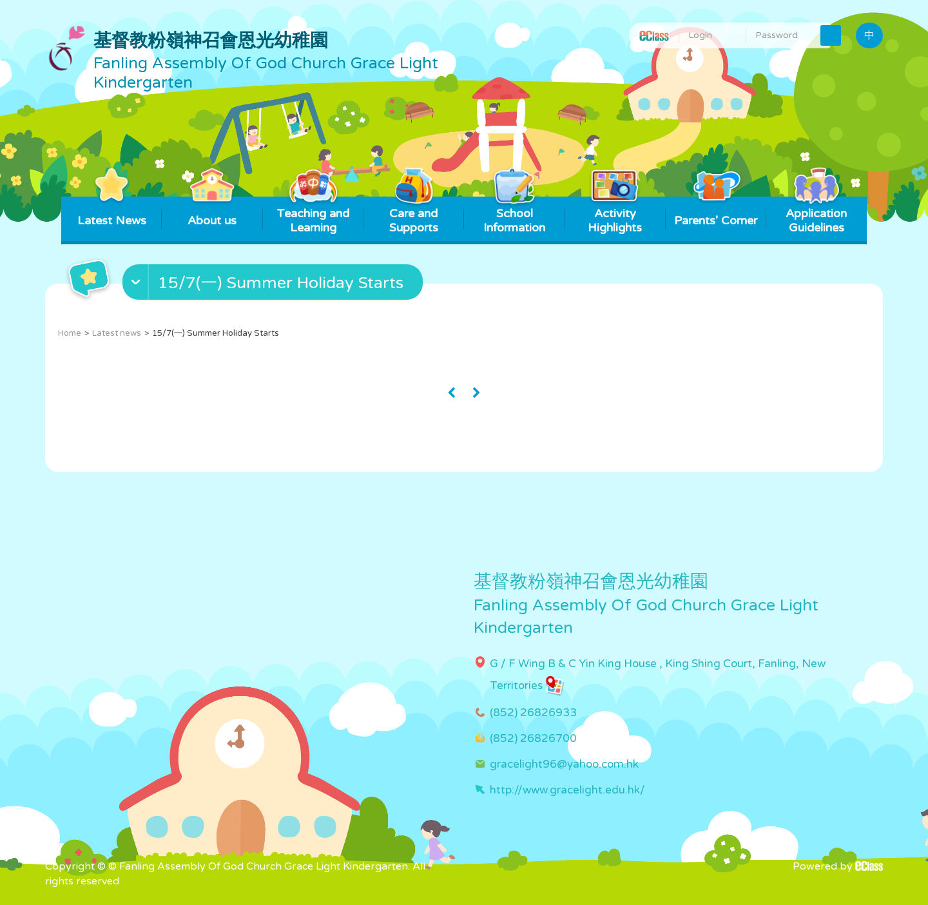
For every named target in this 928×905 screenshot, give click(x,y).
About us (212, 212)
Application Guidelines (816, 216)
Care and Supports (413, 216)
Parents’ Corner (715, 212)
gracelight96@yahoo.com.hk (564, 764)
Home (69, 333)
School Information (514, 216)
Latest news (116, 333)
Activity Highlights (615, 216)
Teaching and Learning (312, 216)
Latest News (111, 212)
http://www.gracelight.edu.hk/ (567, 790)
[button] (274, 284)
